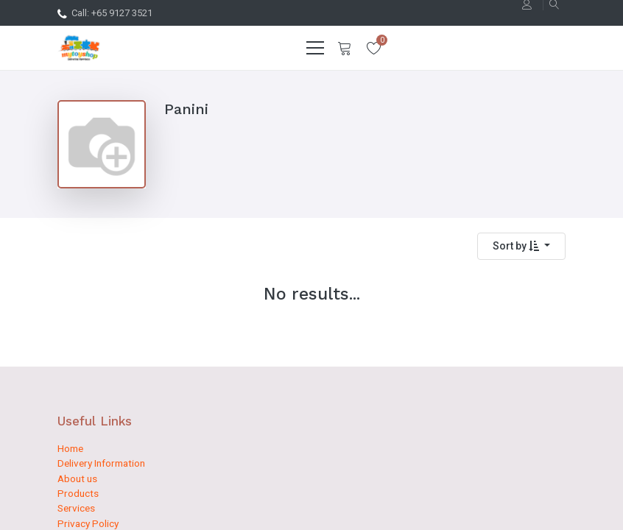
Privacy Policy (88, 523)
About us (77, 478)
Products (78, 493)
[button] (521, 246)
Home (70, 448)
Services (76, 508)
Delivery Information (101, 463)
